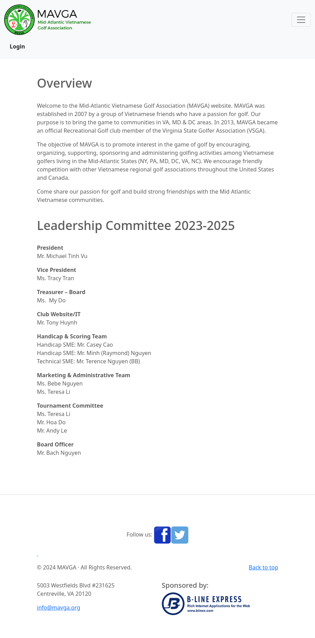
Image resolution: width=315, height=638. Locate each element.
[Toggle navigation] (301, 20)
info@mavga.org (58, 607)
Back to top (263, 567)
